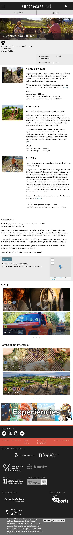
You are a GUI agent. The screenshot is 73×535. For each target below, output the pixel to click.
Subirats (11, 51)
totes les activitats (16, 252)
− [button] (52, 263)
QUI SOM (5, 440)
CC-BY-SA (52, 279)
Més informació (58, 520)
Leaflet (51, 277)
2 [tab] (36, 338)
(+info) (65, 87)
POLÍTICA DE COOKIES (62, 440)
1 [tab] (34, 338)
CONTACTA (16, 440)
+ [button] (52, 260)
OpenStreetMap (59, 277)
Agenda (54, 13)
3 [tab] (39, 338)
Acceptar (47, 520)
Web (58, 56)
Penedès (18, 13)
